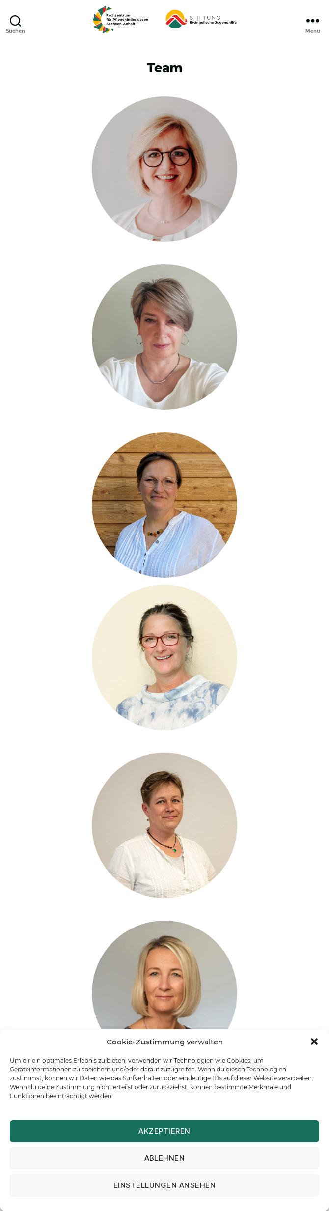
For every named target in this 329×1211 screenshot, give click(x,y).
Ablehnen (164, 1158)
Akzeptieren (164, 1131)
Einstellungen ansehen (164, 1185)
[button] (314, 1041)
